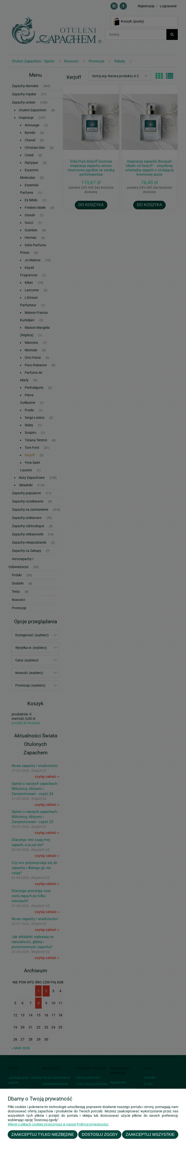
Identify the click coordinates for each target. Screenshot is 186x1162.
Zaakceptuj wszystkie (150, 1134)
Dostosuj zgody (100, 1134)
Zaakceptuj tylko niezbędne (42, 1134)
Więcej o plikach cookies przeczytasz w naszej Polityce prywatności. (58, 1124)
